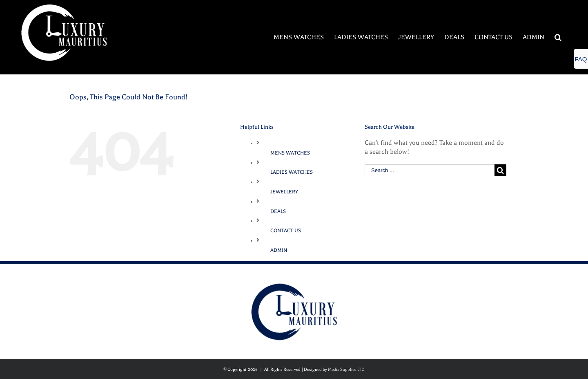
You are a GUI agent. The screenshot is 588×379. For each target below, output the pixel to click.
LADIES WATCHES (291, 172)
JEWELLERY (284, 192)
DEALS (278, 211)
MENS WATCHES (290, 153)
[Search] (558, 37)
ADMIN (278, 250)
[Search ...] (429, 170)
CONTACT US (285, 230)
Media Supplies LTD (346, 369)
